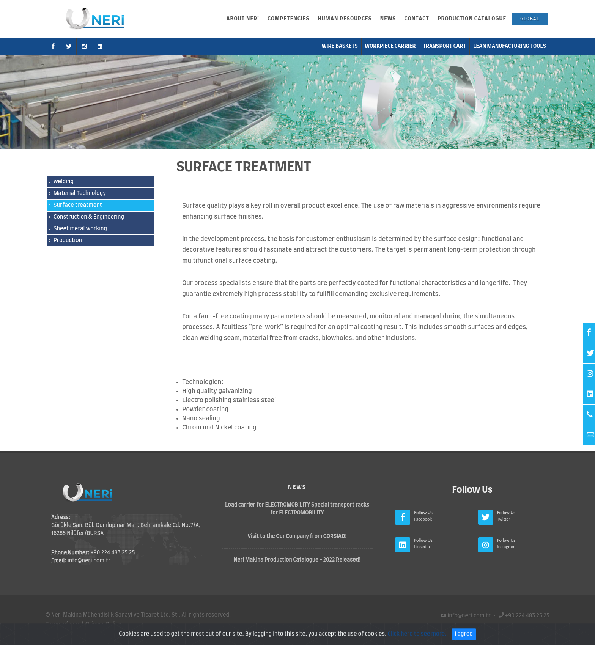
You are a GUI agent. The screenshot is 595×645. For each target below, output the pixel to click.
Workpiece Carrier (390, 46)
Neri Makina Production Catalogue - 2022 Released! (297, 560)
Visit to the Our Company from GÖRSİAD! (297, 536)
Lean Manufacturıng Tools (509, 46)
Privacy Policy (103, 624)
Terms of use (62, 624)
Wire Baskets (340, 46)
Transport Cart (444, 46)
